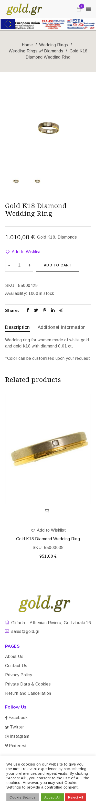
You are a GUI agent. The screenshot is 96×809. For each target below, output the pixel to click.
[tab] (17, 328)
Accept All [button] (52, 797)
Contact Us (16, 666)
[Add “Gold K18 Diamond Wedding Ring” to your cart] (48, 510)
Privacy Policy (18, 675)
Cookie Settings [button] (22, 797)
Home (27, 45)
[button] (23, 252)
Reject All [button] (75, 797)
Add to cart (58, 265)
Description (17, 327)
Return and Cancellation (28, 693)
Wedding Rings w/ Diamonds (36, 51)
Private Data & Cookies (28, 684)
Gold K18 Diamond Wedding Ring (48, 539)
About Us (14, 656)
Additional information (62, 327)
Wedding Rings (53, 45)
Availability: (16, 293)
